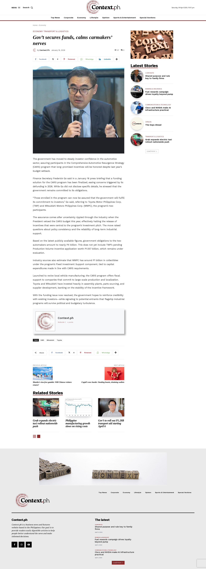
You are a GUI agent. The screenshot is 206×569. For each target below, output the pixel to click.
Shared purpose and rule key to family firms (157, 77)
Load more (152, 151)
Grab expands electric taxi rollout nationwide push (45, 423)
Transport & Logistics (55, 31)
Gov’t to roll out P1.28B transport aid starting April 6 (111, 423)
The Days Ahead (153, 125)
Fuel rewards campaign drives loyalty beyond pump (159, 93)
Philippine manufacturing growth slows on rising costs (78, 423)
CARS (42, 340)
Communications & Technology (158, 104)
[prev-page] (34, 436)
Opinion (148, 122)
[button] (28, 7)
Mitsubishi (50, 340)
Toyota (59, 340)
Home (35, 25)
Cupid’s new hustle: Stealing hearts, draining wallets (102, 382)
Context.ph (45, 50)
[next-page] (38, 436)
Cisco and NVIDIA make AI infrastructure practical (158, 109)
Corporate (149, 73)
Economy (42, 25)
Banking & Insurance (153, 89)
